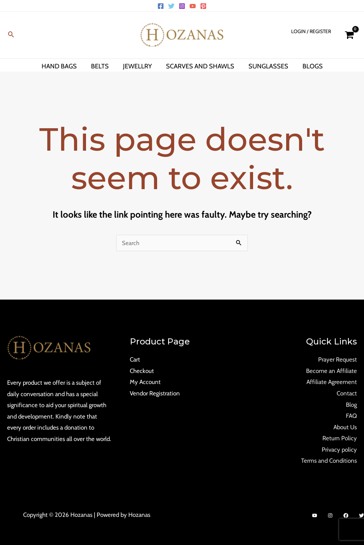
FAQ (351, 415)
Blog (351, 404)
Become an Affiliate (331, 370)
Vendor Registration (155, 393)
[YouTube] (192, 6)
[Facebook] (160, 6)
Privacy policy (339, 449)
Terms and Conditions (329, 460)
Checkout (142, 370)
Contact (347, 393)
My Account (145, 381)
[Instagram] (182, 6)
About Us (345, 427)
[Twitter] (171, 6)
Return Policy (339, 438)
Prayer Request (337, 359)
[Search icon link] (11, 35)
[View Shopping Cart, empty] (349, 35)
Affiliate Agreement (331, 381)
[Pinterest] (203, 6)
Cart (135, 359)
